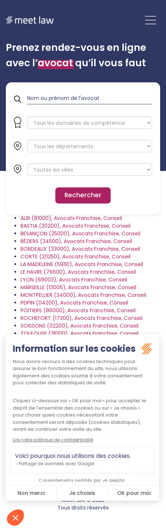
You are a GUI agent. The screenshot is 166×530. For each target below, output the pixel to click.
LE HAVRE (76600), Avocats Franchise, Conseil (78, 272)
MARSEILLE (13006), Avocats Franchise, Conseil (78, 287)
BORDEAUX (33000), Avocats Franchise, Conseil (80, 249)
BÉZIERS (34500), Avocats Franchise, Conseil (76, 241)
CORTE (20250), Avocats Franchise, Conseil (75, 256)
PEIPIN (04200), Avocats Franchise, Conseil (74, 302)
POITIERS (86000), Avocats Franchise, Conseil (78, 310)
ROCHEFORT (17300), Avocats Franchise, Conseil (82, 318)
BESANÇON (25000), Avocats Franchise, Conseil (80, 233)
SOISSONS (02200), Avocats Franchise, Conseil (80, 325)
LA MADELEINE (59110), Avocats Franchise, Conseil (82, 264)
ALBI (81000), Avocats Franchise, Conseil (71, 218)
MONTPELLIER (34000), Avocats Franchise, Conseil (83, 295)
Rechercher (83, 195)
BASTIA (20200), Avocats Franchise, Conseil (75, 225)
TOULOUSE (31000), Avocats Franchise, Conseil (80, 333)
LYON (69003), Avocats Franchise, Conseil (74, 279)
